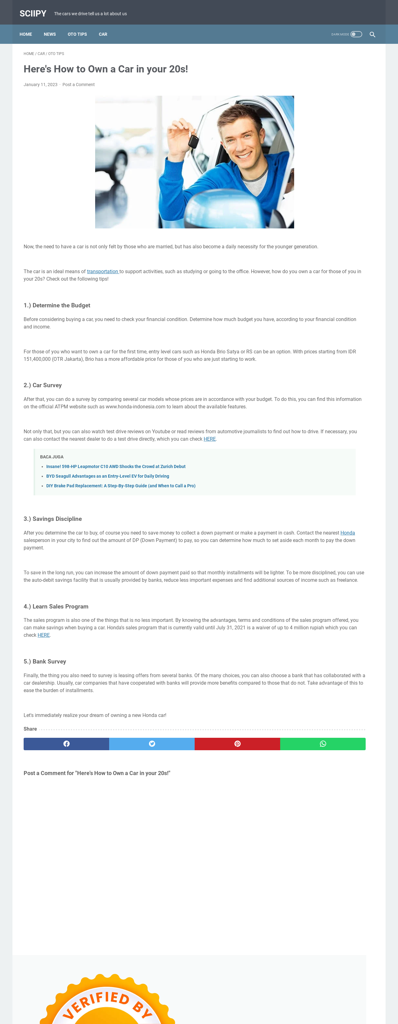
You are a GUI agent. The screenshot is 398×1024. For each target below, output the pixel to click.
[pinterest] (170, 790)
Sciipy (37, 7)
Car (107, 24)
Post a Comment (78, 78)
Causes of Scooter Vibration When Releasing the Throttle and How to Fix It (327, 209)
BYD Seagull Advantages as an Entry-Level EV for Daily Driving (107, 500)
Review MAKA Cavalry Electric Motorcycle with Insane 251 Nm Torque (321, 335)
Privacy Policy (224, 1001)
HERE (94, 463)
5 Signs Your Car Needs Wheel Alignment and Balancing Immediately (320, 544)
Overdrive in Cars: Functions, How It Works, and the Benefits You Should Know (326, 425)
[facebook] (53, 790)
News (54, 24)
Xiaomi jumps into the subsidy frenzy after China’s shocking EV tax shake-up (327, 291)
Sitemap (251, 1001)
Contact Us (167, 1001)
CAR (288, 604)
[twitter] (111, 790)
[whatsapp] (229, 790)
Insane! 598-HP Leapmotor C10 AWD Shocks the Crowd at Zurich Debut (116, 490)
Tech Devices (357, 604)
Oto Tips (81, 24)
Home (30, 24)
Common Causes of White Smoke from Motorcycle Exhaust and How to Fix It (327, 380)
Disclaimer (194, 1001)
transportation (103, 273)
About (144, 1001)
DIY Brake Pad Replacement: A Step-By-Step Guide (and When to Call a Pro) (121, 510)
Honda (114, 564)
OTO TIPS (327, 604)
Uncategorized (298, 616)
